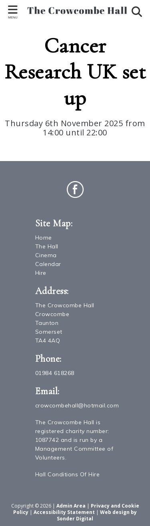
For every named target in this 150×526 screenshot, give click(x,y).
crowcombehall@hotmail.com (77, 405)
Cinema (46, 255)
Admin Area (71, 505)
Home (43, 237)
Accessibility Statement (64, 512)
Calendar (48, 264)
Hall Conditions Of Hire (67, 474)
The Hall (46, 246)
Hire (40, 272)
